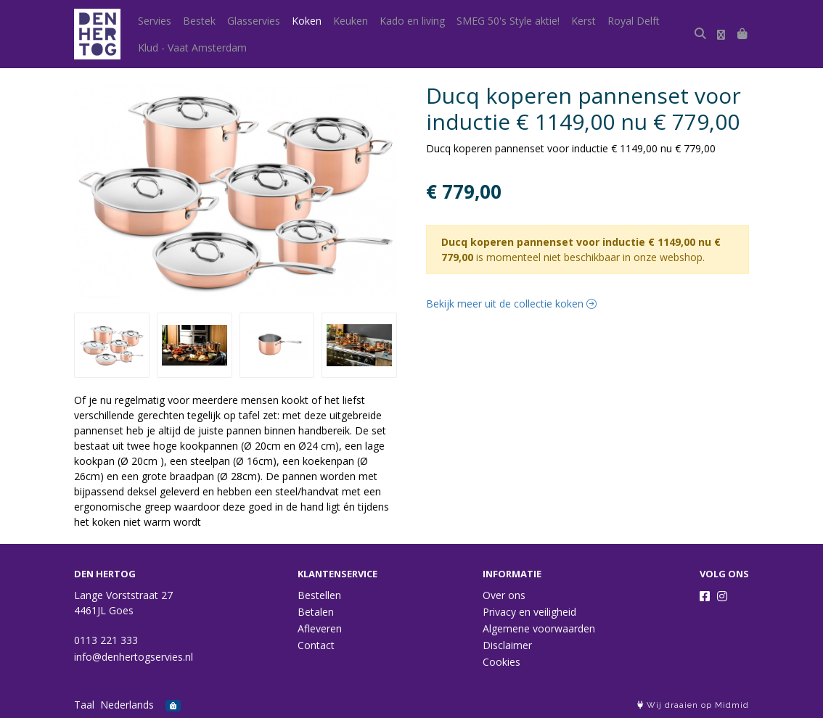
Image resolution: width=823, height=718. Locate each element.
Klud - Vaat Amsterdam (192, 47)
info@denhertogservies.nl (133, 657)
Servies (154, 21)
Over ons (504, 595)
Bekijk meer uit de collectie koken (511, 303)
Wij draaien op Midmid (693, 705)
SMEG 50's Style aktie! (508, 21)
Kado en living (412, 21)
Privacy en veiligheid (529, 612)
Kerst (583, 21)
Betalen (316, 612)
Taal (84, 704)
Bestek (199, 21)
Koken (307, 21)
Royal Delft (633, 21)
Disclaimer (507, 645)
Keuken (350, 21)
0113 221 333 (106, 640)
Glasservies (253, 21)
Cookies (501, 662)
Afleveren (320, 628)
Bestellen (319, 595)
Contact (316, 645)
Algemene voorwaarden (539, 628)
